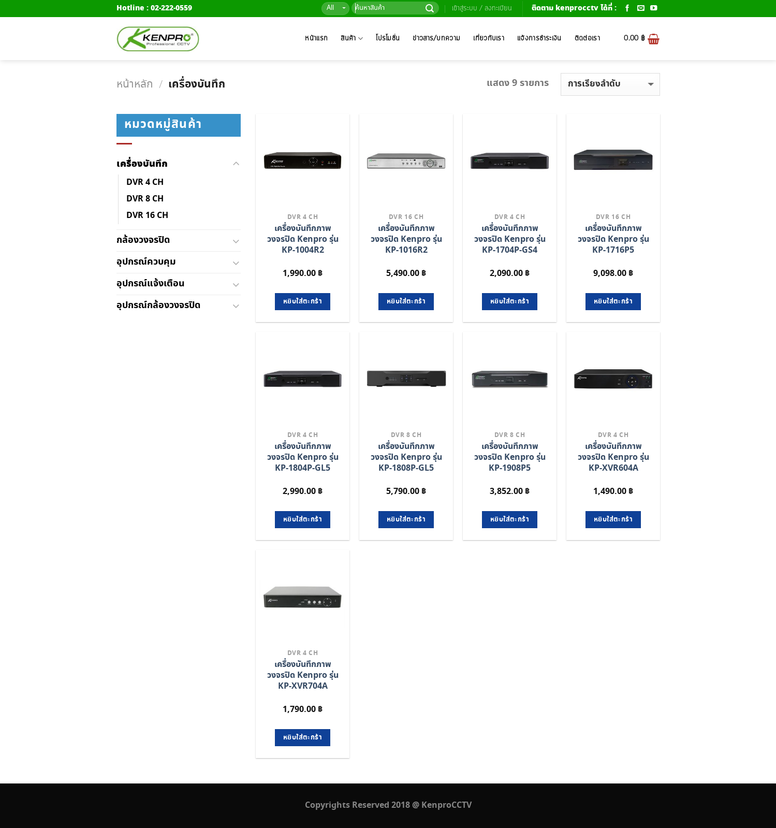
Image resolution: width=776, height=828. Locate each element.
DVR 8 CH (145, 199)
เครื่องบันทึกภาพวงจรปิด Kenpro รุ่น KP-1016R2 (406, 239)
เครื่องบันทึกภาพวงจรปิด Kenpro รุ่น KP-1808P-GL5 (406, 457)
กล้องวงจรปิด (143, 240)
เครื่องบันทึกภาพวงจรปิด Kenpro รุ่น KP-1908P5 (510, 457)
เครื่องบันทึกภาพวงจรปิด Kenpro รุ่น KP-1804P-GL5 (303, 457)
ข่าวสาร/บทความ (436, 38)
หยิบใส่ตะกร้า (302, 302)
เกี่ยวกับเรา (488, 38)
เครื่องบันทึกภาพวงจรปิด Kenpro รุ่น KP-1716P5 (613, 239)
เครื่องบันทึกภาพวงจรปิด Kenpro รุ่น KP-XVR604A (613, 457)
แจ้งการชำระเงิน (539, 38)
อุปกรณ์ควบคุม (146, 262)
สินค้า (352, 38)
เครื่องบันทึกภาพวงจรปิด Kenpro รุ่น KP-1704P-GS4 (510, 239)
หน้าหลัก (134, 84)
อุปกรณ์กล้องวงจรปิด (158, 305)
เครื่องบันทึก (142, 164)
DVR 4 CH (145, 182)
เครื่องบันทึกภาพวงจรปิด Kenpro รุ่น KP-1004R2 (303, 239)
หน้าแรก (316, 38)
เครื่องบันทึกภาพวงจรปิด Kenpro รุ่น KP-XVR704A (303, 675)
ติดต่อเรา (587, 38)
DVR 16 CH (147, 215)
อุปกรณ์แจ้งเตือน (150, 283)
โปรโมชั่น (388, 38)
